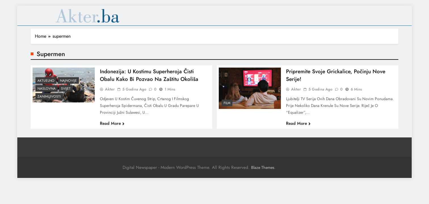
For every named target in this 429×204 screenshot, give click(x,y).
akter (110, 91)
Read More (112, 126)
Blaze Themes (262, 167)
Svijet (66, 91)
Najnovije (68, 83)
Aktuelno (45, 83)
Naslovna (46, 91)
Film (227, 105)
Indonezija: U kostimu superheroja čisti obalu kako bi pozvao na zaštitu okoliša (149, 77)
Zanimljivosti (49, 98)
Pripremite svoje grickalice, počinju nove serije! (335, 77)
